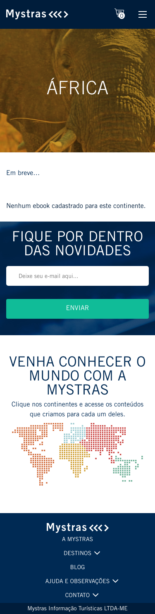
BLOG (77, 568)
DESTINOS (77, 554)
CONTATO (77, 596)
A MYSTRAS (77, 540)
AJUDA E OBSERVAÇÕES (77, 582)
